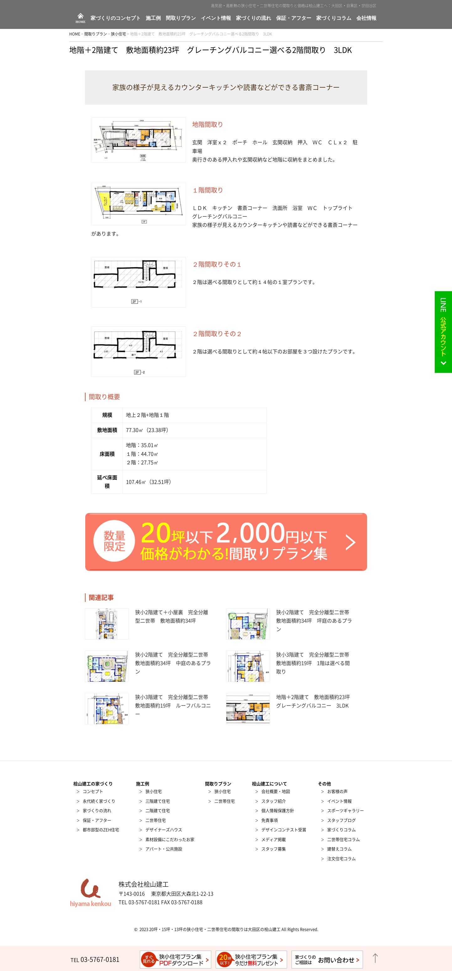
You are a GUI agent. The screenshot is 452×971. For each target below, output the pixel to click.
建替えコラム (339, 849)
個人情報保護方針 (277, 811)
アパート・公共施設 (163, 849)
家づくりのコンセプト (116, 18)
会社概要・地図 (275, 791)
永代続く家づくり (99, 801)
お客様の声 (337, 791)
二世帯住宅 (155, 820)
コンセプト (93, 791)
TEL (95, 960)
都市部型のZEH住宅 (101, 830)
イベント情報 (216, 18)
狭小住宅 (153, 791)
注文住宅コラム (341, 859)
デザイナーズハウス (163, 830)
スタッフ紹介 (273, 801)
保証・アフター (293, 18)
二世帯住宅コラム (343, 839)
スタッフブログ (341, 820)
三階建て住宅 (157, 801)
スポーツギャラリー (345, 811)
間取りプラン (181, 18)
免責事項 (269, 820)
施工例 (153, 18)
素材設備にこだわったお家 (169, 839)
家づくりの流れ (253, 18)
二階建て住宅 (157, 811)
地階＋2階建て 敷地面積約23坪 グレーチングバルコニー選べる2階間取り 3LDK (210, 50)
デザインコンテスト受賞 (283, 830)
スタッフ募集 (273, 849)
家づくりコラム (333, 18)
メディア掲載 (273, 839)
